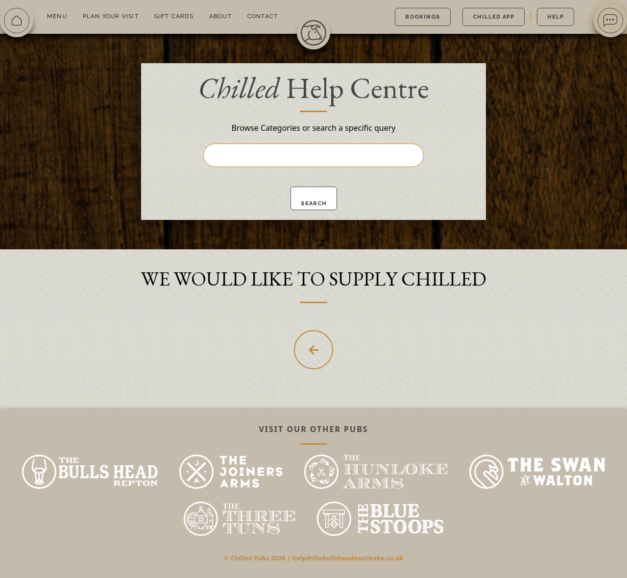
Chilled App (493, 17)
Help (555, 17)
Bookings (422, 17)
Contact (262, 16)
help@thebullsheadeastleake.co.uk (348, 558)
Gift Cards (173, 16)
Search (314, 203)
